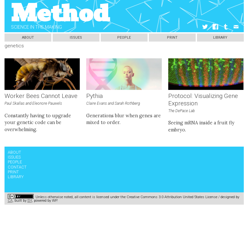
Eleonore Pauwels (47, 103)
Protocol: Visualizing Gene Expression (203, 99)
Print (172, 37)
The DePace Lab (181, 111)
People (124, 37)
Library (220, 37)
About (28, 37)
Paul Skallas (15, 103)
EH (29, 200)
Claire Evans (96, 103)
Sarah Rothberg (127, 103)
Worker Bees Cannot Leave (41, 96)
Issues (76, 37)
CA (10, 200)
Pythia (94, 96)
